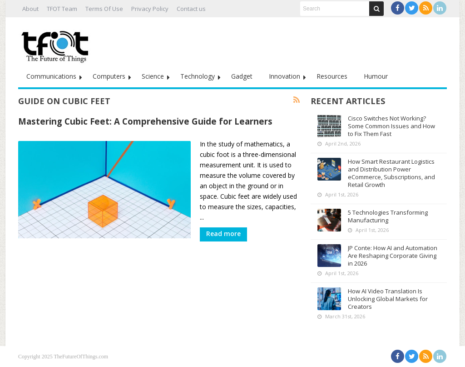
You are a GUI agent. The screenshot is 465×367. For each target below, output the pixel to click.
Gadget (241, 76)
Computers (109, 76)
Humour (376, 76)
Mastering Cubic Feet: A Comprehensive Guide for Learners (145, 121)
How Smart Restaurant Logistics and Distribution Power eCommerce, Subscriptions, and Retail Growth (391, 173)
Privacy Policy (149, 9)
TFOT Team (62, 9)
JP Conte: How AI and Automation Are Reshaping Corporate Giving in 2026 (392, 255)
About (30, 9)
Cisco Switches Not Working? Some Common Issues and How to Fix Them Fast (391, 126)
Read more (223, 233)
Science (153, 76)
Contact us (191, 9)
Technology (197, 76)
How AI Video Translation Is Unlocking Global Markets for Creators (388, 299)
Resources (332, 76)
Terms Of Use (104, 9)
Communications (51, 76)
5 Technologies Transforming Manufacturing (388, 216)
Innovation (284, 76)
